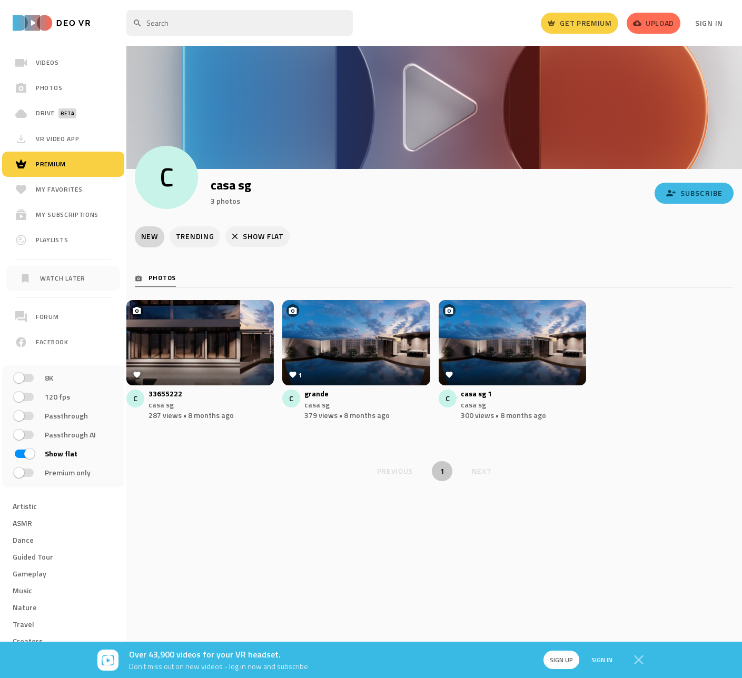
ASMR (22, 523)
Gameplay (29, 573)
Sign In (709, 22)
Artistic (25, 506)
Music (22, 590)
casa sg (161, 405)
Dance (23, 539)
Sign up (559, 660)
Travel (23, 624)
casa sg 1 (476, 394)
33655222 (165, 394)
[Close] (638, 660)
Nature (25, 607)
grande (316, 394)
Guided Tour (33, 556)
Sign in (600, 660)
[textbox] (239, 23)
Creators (28, 640)
